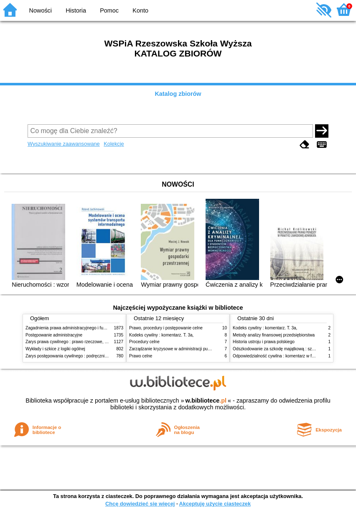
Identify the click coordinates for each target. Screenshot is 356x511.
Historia (76, 10)
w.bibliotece (205, 400)
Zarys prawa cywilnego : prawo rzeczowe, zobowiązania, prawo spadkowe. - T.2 (100, 341)
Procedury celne (144, 341)
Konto (140, 10)
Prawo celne (140, 356)
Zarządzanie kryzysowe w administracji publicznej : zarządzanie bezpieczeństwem (205, 349)
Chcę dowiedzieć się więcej (140, 504)
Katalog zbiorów (178, 93)
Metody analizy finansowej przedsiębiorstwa (274, 335)
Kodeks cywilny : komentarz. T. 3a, (161, 335)
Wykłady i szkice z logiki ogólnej (55, 349)
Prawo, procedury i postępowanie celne (166, 328)
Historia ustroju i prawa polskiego (264, 341)
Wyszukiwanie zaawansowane (64, 144)
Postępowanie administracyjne (53, 335)
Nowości (40, 10)
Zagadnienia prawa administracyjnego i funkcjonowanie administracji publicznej (99, 328)
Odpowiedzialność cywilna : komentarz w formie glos (282, 356)
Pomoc (109, 10)
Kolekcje (114, 144)
